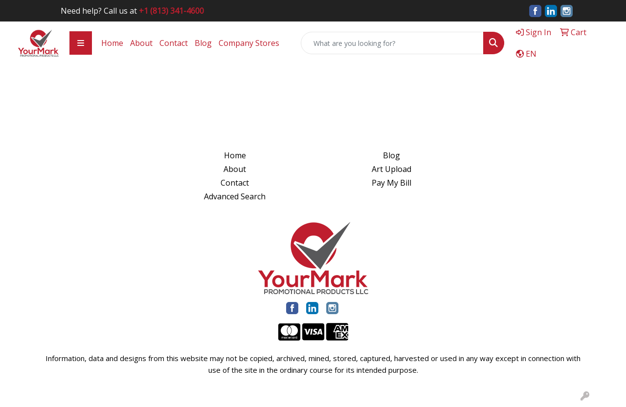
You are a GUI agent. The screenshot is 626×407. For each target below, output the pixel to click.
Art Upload (391, 169)
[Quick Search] (392, 43)
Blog (203, 43)
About (141, 43)
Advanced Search (235, 196)
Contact (173, 43)
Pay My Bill (391, 182)
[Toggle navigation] (80, 43)
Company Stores (249, 43)
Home (112, 43)
